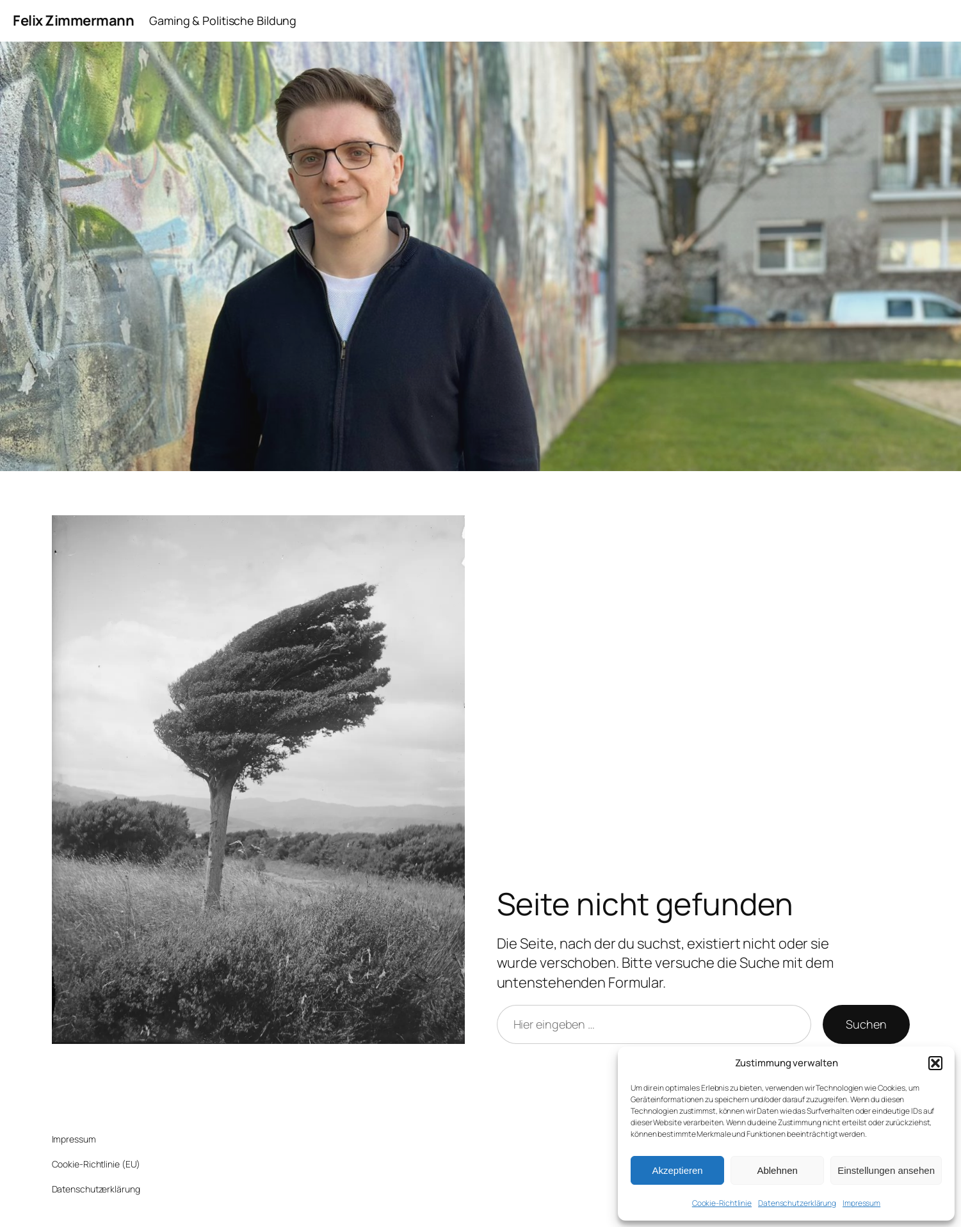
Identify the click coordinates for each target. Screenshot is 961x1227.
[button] (935, 1063)
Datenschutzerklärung (797, 1203)
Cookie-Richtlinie (722, 1203)
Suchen (866, 1024)
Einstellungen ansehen (886, 1170)
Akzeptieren (677, 1170)
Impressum (861, 1203)
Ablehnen (777, 1170)
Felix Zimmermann (73, 20)
